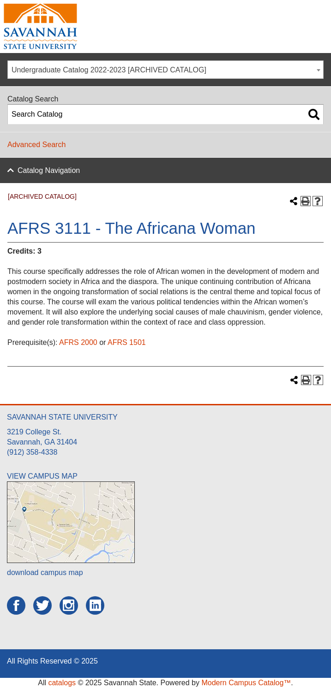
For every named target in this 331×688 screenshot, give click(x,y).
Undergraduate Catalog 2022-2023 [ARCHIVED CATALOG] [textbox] (109, 70)
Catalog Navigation (49, 170)
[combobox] (165, 69)
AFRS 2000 (78, 342)
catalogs (62, 683)
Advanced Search (36, 144)
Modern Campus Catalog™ (246, 683)
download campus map (45, 572)
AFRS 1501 (127, 342)
